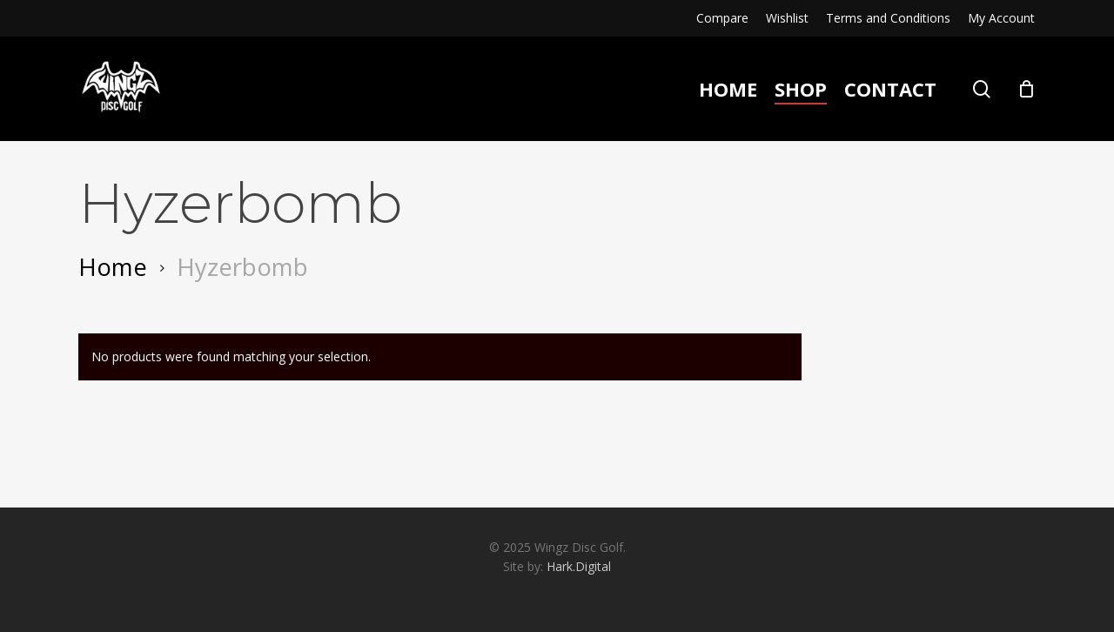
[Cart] (1026, 88)
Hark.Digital (579, 566)
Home (112, 266)
